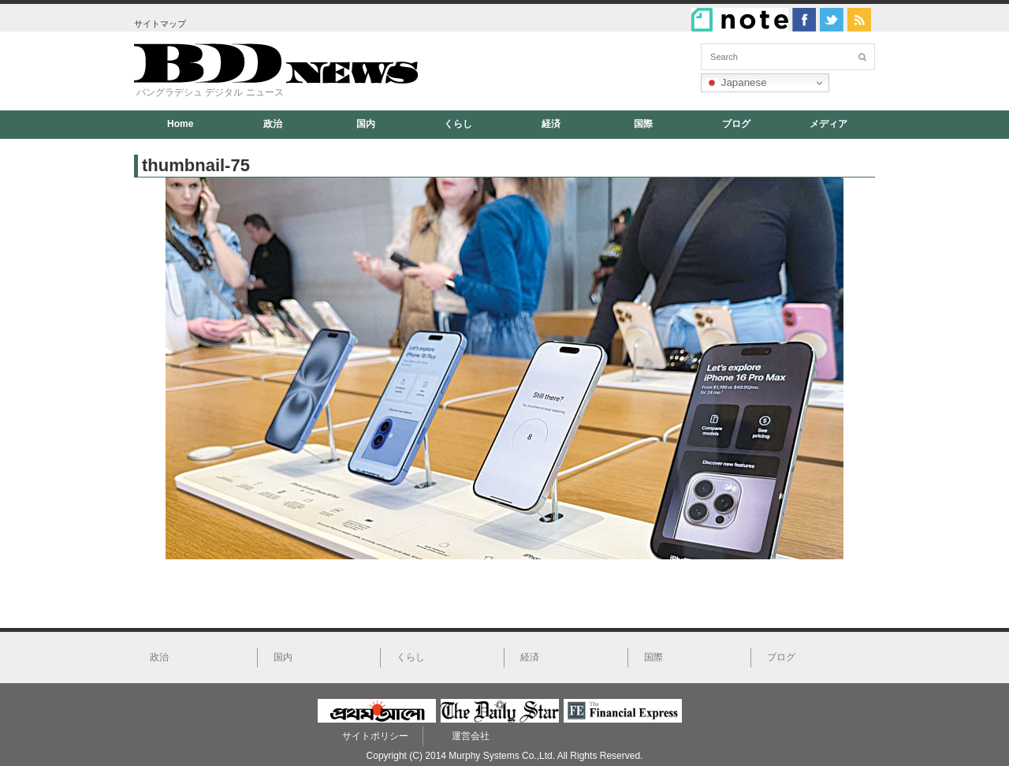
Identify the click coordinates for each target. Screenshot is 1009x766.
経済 (551, 123)
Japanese (736, 83)
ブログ (736, 123)
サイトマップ (160, 23)
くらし (458, 123)
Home (180, 123)
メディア (828, 123)
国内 (365, 123)
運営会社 (471, 736)
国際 (643, 123)
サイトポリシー (375, 736)
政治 (272, 123)
